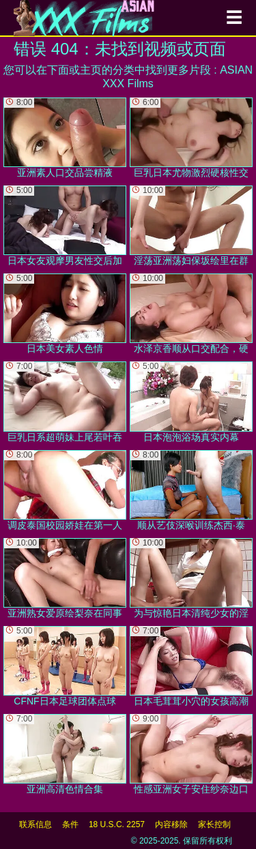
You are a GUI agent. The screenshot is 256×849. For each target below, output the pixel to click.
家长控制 (214, 824)
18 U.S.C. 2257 (117, 824)
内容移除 (171, 824)
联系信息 (35, 824)
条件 (70, 824)
